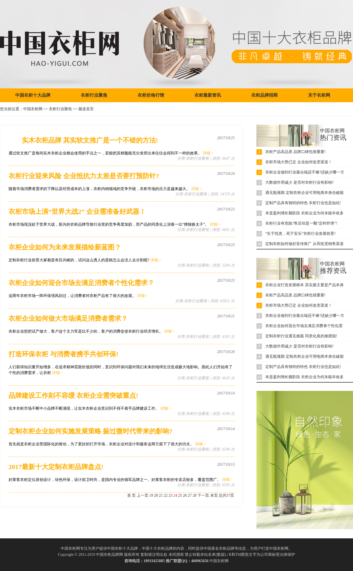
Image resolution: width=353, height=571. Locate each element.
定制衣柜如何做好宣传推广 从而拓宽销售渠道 (304, 244)
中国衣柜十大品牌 (32, 95)
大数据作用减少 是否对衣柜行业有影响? (299, 182)
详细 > (208, 153)
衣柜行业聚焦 (94, 95)
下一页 (203, 495)
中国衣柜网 (32, 109)
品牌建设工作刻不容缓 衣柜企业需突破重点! (73, 395)
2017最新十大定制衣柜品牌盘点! (56, 466)
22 (166, 495)
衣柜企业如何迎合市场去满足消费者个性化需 (304, 326)
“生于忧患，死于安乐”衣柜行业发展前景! (300, 233)
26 (185, 495)
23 (170, 495)
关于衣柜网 (319, 95)
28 (195, 495)
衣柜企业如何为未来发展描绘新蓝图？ (65, 247)
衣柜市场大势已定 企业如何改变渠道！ (298, 162)
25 (180, 495)
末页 (214, 495)
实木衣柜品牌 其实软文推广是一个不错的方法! (83, 140)
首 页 (131, 495)
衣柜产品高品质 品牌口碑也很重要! (295, 152)
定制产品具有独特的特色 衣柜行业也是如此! (303, 203)
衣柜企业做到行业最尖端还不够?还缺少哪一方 (304, 172)
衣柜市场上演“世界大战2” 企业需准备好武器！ (77, 211)
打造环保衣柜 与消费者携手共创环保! (63, 354)
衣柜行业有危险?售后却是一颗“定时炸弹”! (301, 223)
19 (151, 495)
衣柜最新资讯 (207, 95)
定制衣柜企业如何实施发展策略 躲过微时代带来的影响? (90, 431)
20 (156, 495)
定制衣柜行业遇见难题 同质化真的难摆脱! (301, 336)
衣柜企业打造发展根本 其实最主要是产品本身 (304, 285)
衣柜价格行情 (151, 95)
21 (161, 495)
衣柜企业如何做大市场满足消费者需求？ (68, 318)
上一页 (142, 495)
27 (190, 495)
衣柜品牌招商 (264, 95)
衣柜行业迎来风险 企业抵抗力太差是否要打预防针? (84, 176)
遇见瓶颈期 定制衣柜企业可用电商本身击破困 (304, 193)
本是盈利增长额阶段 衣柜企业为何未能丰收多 (304, 213)
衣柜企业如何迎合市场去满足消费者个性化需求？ (81, 282)
